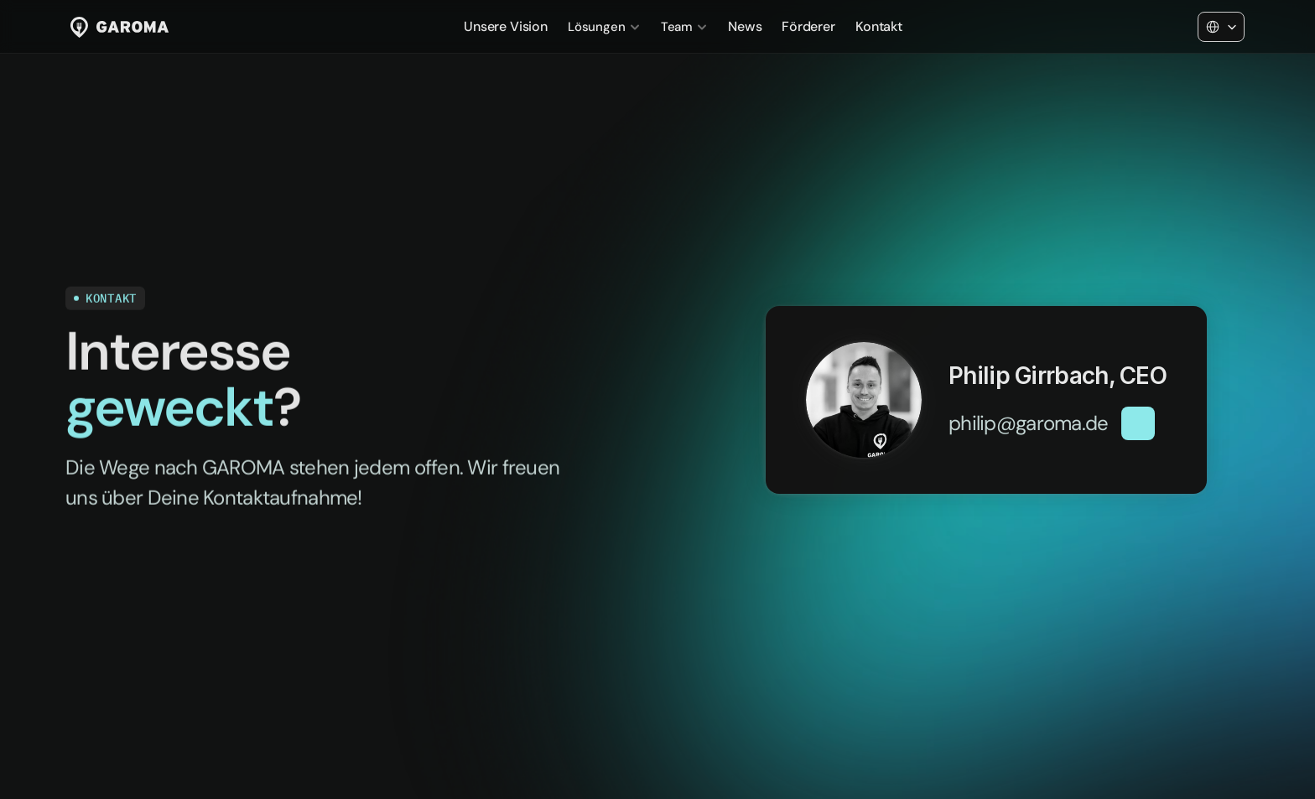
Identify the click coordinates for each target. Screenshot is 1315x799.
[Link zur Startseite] (119, 27)
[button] (1117, 445)
